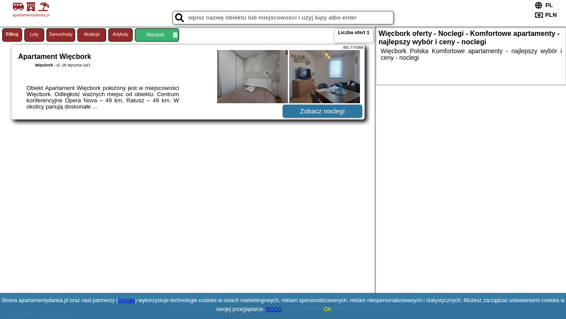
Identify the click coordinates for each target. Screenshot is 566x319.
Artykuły (121, 34)
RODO (274, 309)
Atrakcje (91, 34)
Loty (34, 34)
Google (126, 300)
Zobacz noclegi (322, 111)
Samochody (61, 34)
